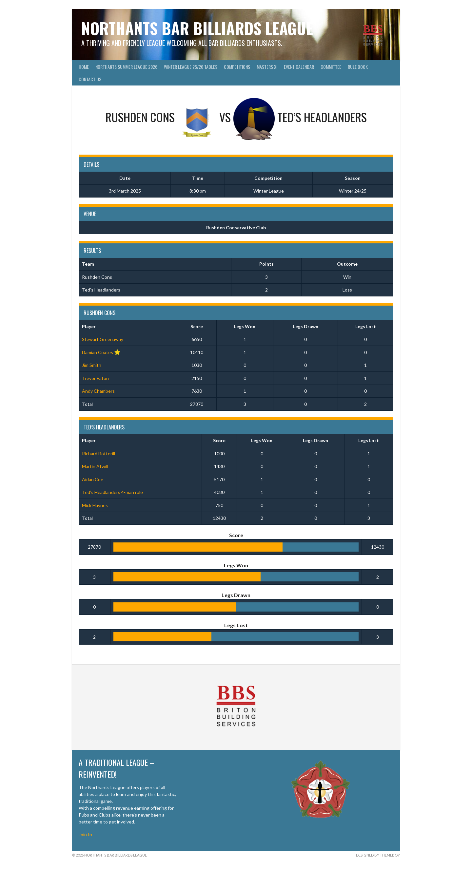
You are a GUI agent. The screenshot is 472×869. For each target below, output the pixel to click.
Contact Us (90, 79)
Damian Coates (97, 352)
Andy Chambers (98, 391)
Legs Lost (365, 326)
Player (89, 326)
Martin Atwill (95, 466)
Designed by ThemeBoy (378, 855)
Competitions (237, 66)
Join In (85, 834)
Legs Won (244, 326)
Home (84, 66)
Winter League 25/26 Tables (190, 66)
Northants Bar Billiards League (197, 28)
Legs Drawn (305, 326)
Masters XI (267, 66)
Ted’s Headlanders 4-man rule (112, 492)
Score (196, 326)
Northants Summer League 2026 (126, 66)
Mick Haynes (95, 505)
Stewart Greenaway (102, 339)
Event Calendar (299, 66)
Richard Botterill (98, 453)
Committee (331, 66)
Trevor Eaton (95, 378)
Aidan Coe (92, 479)
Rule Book (358, 66)
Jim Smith (91, 365)
